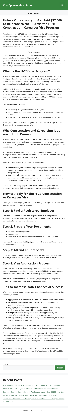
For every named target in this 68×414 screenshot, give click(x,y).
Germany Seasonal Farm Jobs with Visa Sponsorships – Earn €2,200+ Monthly (33, 392)
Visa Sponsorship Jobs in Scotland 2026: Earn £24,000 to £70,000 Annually (32, 385)
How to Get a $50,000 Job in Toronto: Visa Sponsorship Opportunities (30, 388)
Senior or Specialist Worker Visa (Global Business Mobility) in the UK (30, 395)
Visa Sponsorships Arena (18, 5)
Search (5, 364)
